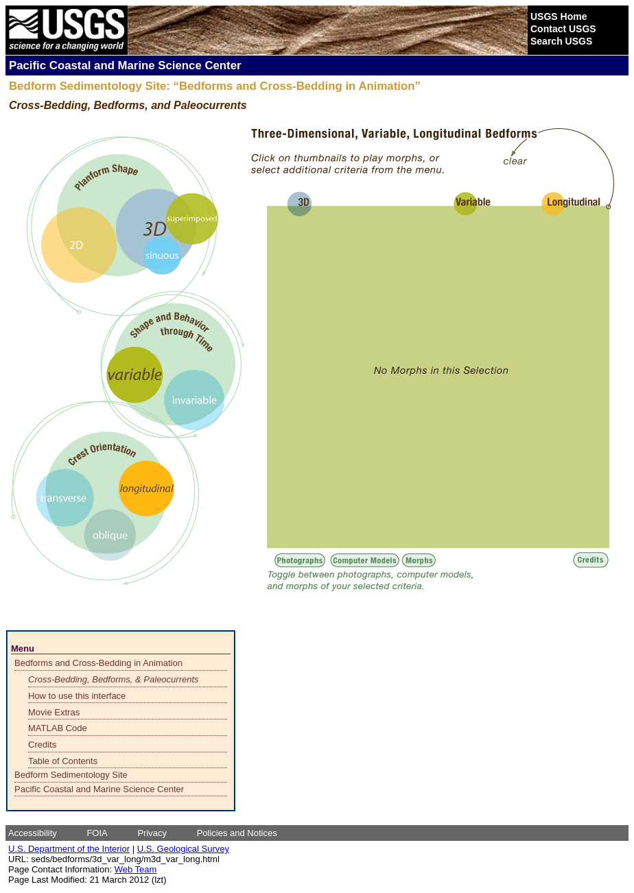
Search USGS (561, 41)
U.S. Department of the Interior (69, 849)
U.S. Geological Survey (183, 849)
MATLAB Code (57, 728)
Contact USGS (563, 28)
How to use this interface (77, 696)
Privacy (152, 833)
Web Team (136, 869)
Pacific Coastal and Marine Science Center (99, 789)
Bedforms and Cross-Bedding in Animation (98, 663)
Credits (42, 744)
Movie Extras (54, 712)
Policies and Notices (237, 833)
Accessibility (32, 833)
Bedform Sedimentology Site (71, 775)
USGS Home (558, 16)
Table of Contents (62, 761)
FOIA (96, 833)
